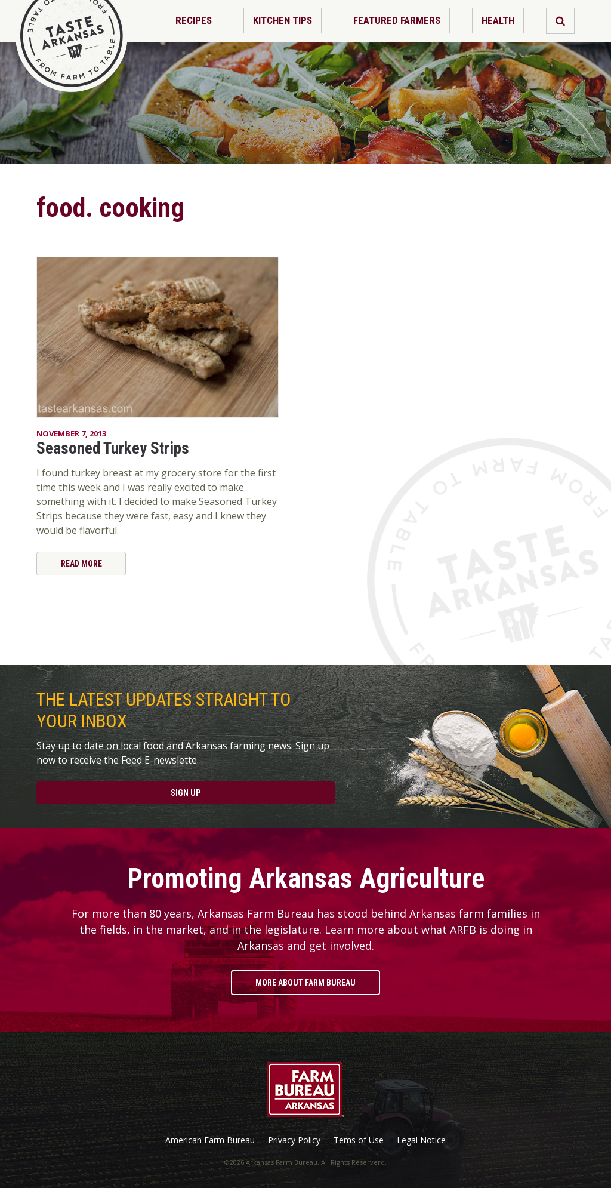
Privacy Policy (294, 1140)
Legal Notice (421, 1140)
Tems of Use (359, 1140)
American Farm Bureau (210, 1140)
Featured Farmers (396, 20)
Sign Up (185, 793)
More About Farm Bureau (305, 982)
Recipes (193, 20)
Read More (81, 563)
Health (498, 20)
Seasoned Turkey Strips (112, 448)
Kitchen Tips (282, 20)
